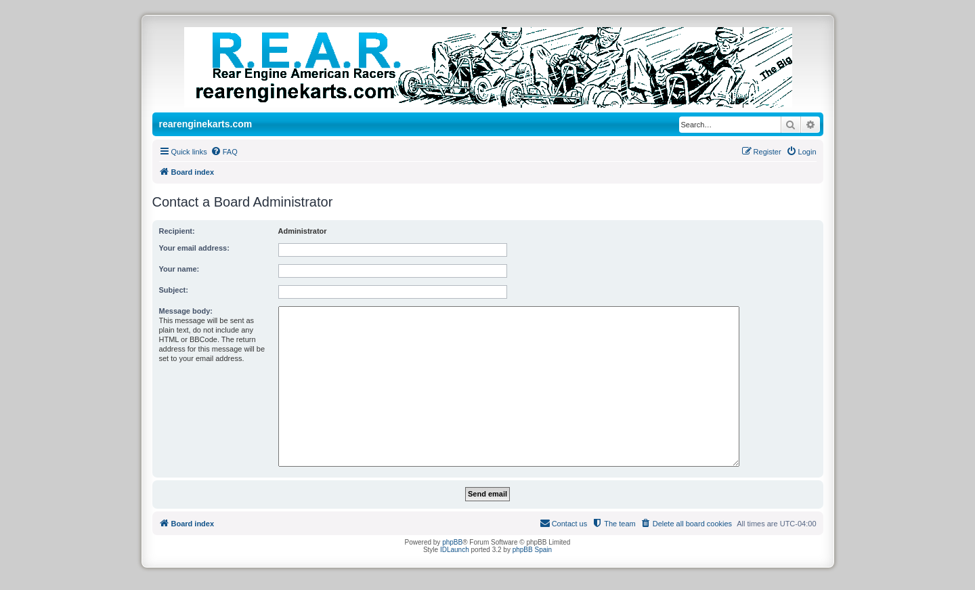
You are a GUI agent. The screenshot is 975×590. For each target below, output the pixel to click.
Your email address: (194, 248)
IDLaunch (454, 549)
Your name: (179, 269)
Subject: (173, 290)
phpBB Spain (532, 549)
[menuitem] (224, 152)
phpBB (452, 542)
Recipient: (177, 231)
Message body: (186, 311)
